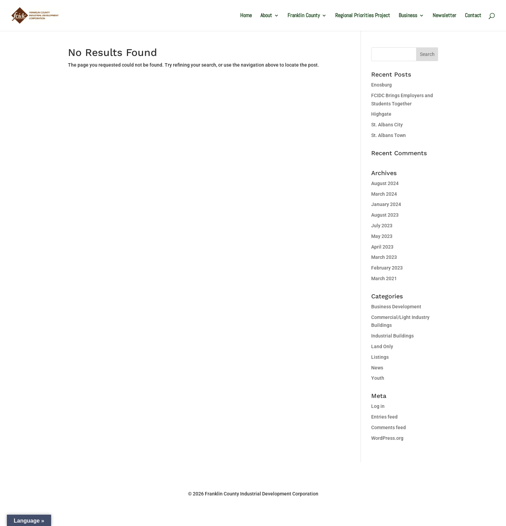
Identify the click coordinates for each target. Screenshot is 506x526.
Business (408, 16)
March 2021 (384, 278)
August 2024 (385, 183)
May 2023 (381, 236)
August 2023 (385, 215)
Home (246, 16)
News (377, 367)
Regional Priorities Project (362, 16)
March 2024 (384, 194)
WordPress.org (387, 438)
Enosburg (381, 85)
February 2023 (387, 268)
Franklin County (303, 16)
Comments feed (388, 427)
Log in (378, 406)
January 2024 (386, 204)
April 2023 (382, 247)
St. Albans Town (388, 135)
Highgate (381, 114)
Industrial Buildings (392, 336)
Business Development (396, 306)
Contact (473, 16)
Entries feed (384, 417)
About (266, 16)
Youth (377, 378)
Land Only (382, 346)
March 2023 (384, 257)
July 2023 (381, 225)
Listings (380, 357)
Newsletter (444, 16)
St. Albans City (387, 124)
